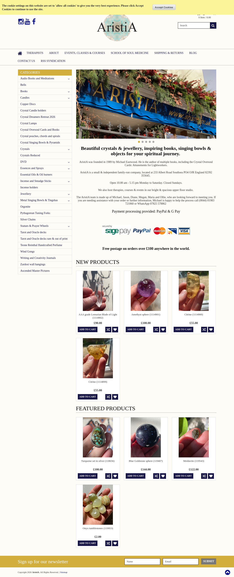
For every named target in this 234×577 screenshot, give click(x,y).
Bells (23, 84)
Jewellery (25, 193)
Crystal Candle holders (33, 110)
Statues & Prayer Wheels (34, 225)
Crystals (25, 148)
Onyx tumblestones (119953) (98, 528)
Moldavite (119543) (193, 460)
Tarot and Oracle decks (33, 232)
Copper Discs (28, 104)
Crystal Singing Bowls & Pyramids (40, 142)
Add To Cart (87, 329)
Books (24, 91)
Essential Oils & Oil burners (36, 174)
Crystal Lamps (28, 123)
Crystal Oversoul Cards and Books (39, 129)
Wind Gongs (27, 251)
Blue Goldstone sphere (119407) (146, 460)
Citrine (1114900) (193, 314)
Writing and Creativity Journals (38, 257)
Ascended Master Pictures (35, 270)
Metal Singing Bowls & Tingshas (39, 200)
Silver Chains (28, 219)
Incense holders (29, 187)
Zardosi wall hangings (32, 264)
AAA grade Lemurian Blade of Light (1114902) (98, 316)
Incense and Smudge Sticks (35, 181)
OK (164, 7)
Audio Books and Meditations (37, 78)
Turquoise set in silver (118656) (97, 460)
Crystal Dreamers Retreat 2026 (37, 116)
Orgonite (25, 206)
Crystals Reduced (30, 155)
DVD (23, 161)
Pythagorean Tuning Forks (35, 213)
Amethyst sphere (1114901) (145, 314)
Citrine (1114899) (98, 381)
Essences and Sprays (32, 168)
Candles (24, 97)
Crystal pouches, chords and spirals (40, 136)
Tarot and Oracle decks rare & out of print (44, 238)
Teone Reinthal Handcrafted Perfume (41, 245)
